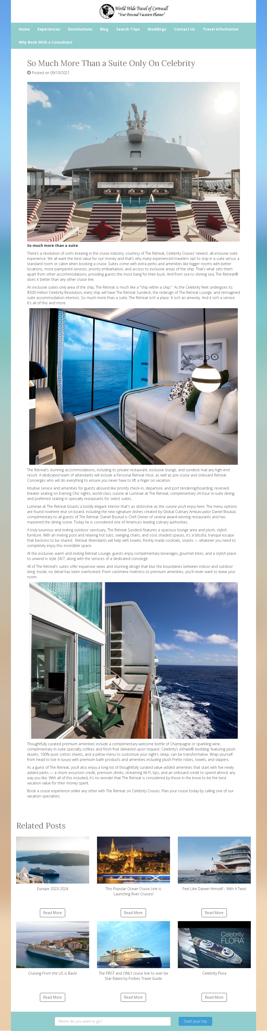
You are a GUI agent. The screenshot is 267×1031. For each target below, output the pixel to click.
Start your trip (195, 1021)
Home (24, 29)
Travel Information (221, 29)
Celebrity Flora (214, 948)
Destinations (80, 29)
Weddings (157, 29)
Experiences (49, 29)
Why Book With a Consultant (45, 42)
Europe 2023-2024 (52, 864)
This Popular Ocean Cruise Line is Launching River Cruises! (133, 866)
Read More (52, 912)
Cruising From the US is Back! (52, 948)
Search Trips (128, 29)
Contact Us (184, 29)
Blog (104, 29)
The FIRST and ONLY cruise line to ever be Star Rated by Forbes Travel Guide (133, 951)
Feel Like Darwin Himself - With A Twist (214, 864)
